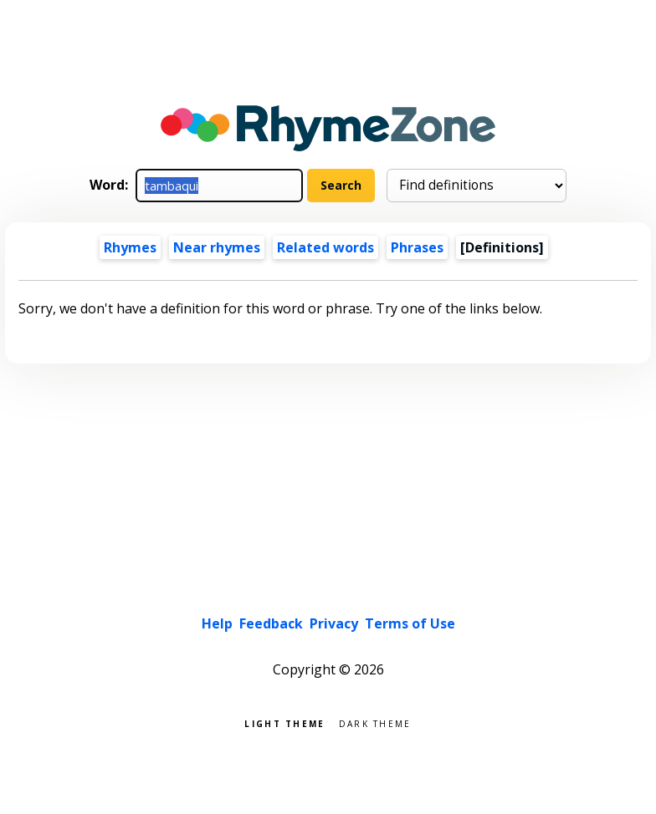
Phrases (417, 247)
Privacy (334, 623)
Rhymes (130, 247)
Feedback (271, 623)
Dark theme (375, 722)
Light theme (284, 722)
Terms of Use (410, 623)
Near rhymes (216, 247)
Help (217, 623)
